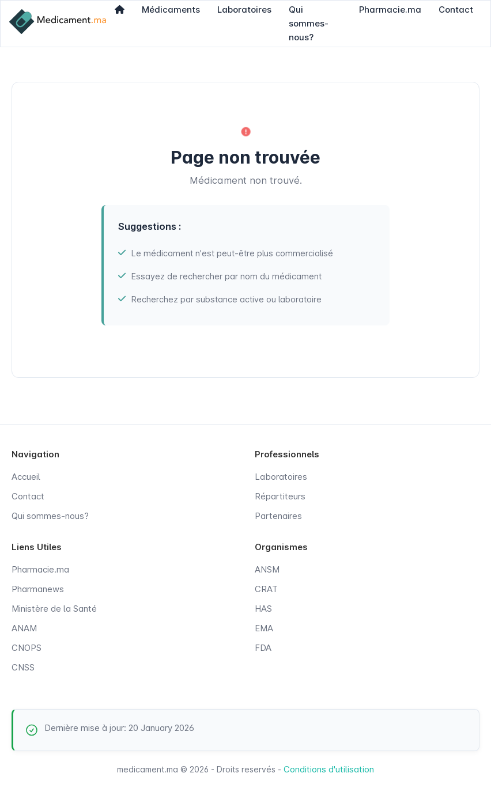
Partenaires (278, 515)
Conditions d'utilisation (329, 769)
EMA (264, 628)
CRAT (266, 588)
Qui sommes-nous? (50, 515)
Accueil (26, 476)
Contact (28, 496)
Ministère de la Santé (54, 608)
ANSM (267, 569)
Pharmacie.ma (40, 569)
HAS (263, 608)
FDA (263, 647)
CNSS (23, 667)
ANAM (24, 628)
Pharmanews (38, 588)
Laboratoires (281, 476)
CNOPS (26, 647)
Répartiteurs (280, 496)
